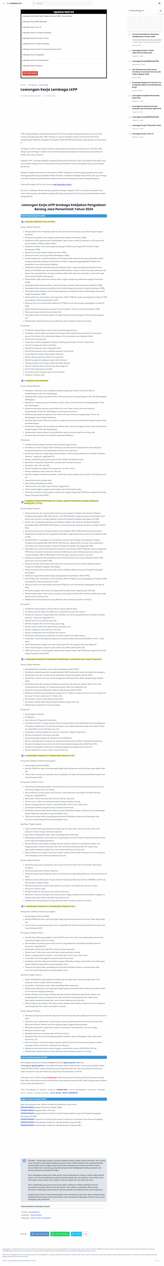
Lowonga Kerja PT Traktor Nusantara (50, 44)
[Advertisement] (78, 117)
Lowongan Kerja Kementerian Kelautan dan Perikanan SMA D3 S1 (146, 107)
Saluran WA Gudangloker (56, 1218)
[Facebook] (4, 1261)
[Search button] (34, 3)
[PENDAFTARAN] (41, 1107)
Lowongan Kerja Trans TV (46, 27)
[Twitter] (10, 1261)
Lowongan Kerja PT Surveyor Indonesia (51, 33)
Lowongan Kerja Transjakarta (47, 55)
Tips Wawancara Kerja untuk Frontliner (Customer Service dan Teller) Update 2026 (146, 72)
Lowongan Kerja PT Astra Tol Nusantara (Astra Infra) (56, 49)
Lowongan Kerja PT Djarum (47, 66)
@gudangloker (52, 1065)
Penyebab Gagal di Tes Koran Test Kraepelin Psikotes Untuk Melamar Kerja (146, 85)
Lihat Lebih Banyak (44, 73)
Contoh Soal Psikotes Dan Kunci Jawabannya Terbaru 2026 (145, 35)
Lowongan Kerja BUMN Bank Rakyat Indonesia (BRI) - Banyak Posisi (62, 16)
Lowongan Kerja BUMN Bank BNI (49, 22)
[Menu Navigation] (4, 3)
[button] (159, 3)
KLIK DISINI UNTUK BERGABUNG (78, 1093)
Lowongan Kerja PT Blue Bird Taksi (146, 125)
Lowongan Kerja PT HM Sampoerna (50, 60)
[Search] (62, 3)
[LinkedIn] (17, 1261)
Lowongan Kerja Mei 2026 (45, 1263)
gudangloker (49, 1212)
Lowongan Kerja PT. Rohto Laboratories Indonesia (143, 51)
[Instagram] (7, 1261)
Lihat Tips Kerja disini (90, 1258)
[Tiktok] (20, 1261)
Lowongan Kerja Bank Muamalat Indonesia (145, 97)
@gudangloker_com (86, 1063)
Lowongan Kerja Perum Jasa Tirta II (50, 38)
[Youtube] (14, 1261)
